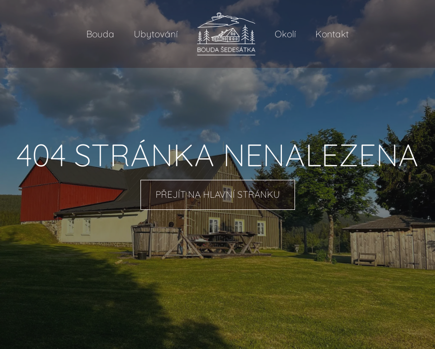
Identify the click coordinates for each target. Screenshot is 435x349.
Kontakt (332, 34)
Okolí (285, 34)
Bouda (100, 34)
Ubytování (156, 34)
